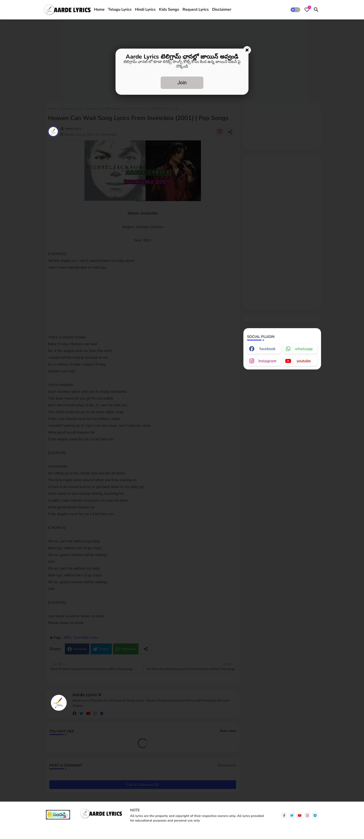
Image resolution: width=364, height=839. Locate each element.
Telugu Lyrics (120, 9)
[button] (295, 9)
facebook (267, 348)
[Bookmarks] (307, 10)
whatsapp (304, 348)
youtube (304, 361)
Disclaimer (221, 9)
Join (182, 83)
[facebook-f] (284, 815)
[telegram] (315, 815)
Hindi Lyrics (145, 9)
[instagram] (307, 815)
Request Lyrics (195, 9)
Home (99, 9)
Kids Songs (169, 9)
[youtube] (300, 815)
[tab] (99, 9)
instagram (267, 361)
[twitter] (292, 815)
